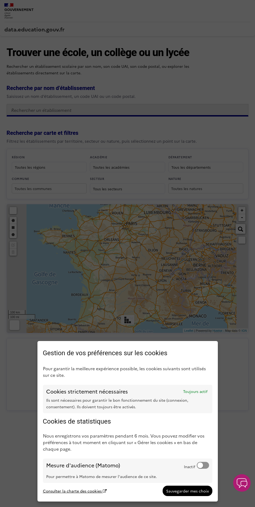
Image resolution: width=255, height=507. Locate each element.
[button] (242, 483)
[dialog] (127, 421)
